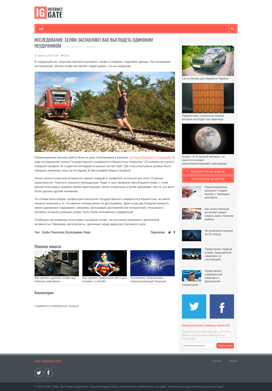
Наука (96, 29)
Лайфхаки (111, 29)
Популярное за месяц (208, 178)
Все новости (74, 46)
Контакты (217, 361)
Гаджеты (144, 29)
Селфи (46, 232)
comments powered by (57, 300)
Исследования (74, 232)
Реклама (233, 361)
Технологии (45, 29)
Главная (90, 46)
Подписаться (225, 345)
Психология (58, 232)
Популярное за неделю (208, 171)
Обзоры (128, 29)
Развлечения (64, 29)
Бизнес (82, 29)
